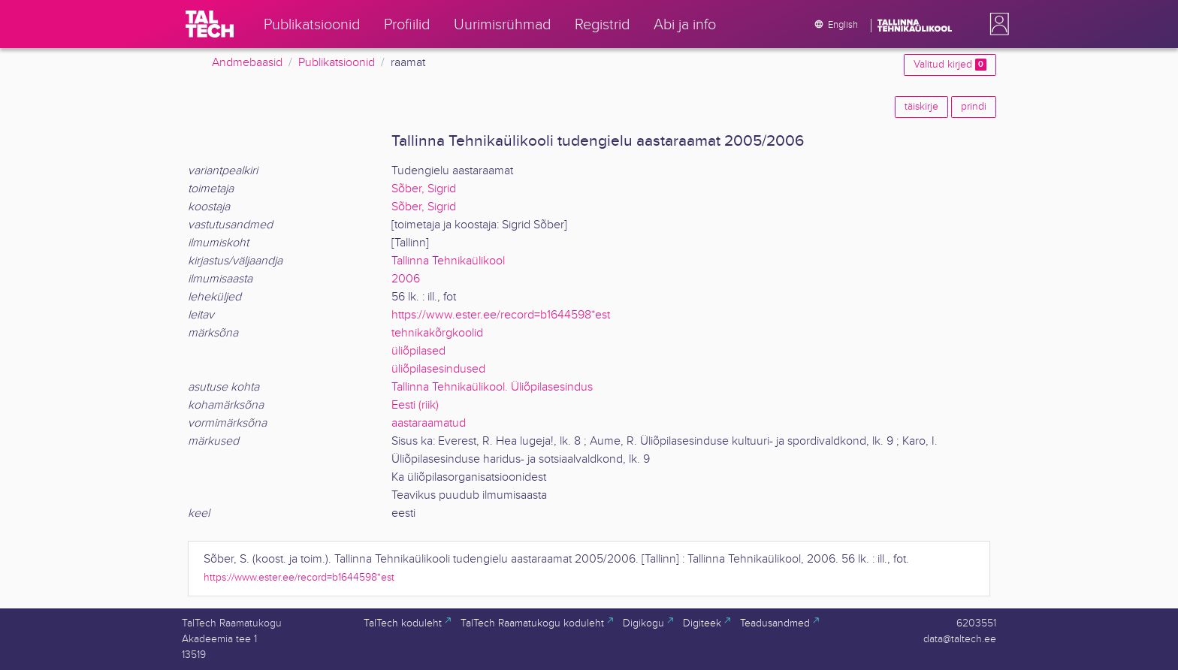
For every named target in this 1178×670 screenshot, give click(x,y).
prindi (973, 107)
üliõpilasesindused (438, 369)
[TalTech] (210, 24)
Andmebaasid (247, 63)
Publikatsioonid (336, 63)
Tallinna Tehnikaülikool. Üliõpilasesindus (492, 387)
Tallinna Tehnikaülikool (448, 261)
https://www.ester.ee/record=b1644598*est (500, 315)
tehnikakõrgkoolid (437, 333)
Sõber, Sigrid (423, 189)
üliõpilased (418, 351)
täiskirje (921, 107)
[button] (996, 24)
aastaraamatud (428, 423)
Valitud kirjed (950, 65)
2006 (405, 279)
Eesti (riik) (415, 405)
